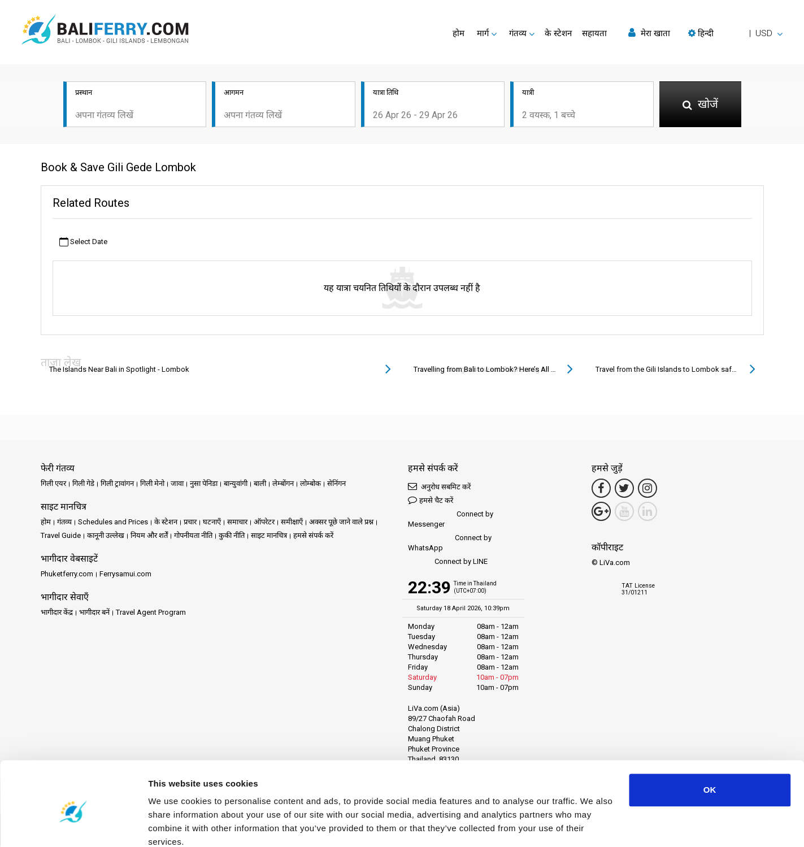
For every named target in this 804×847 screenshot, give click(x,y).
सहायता (594, 33)
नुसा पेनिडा (204, 484)
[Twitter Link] (624, 489)
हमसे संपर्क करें (313, 536)
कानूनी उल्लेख (105, 536)
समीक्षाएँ (292, 523)
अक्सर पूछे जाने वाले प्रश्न (341, 523)
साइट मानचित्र (269, 536)
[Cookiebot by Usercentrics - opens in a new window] (73, 824)
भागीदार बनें (94, 613)
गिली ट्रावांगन (117, 484)
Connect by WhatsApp (450, 544)
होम (458, 33)
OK (709, 741)
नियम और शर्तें (149, 536)
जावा (177, 484)
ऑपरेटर (264, 523)
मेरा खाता (649, 33)
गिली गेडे (83, 484)
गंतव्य (64, 523)
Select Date (83, 242)
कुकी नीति (232, 536)
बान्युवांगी (235, 484)
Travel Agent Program (151, 613)
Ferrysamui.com (125, 575)
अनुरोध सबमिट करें (439, 487)
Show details (174, 824)
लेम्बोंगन (283, 484)
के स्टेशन (558, 33)
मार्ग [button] (483, 33)
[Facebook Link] (601, 489)
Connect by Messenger (450, 520)
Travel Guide (61, 536)
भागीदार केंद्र (57, 613)
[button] (735, 33)
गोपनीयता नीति (193, 536)
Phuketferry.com (67, 575)
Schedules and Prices (113, 523)
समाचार (237, 523)
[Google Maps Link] (601, 512)
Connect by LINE (448, 563)
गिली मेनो (152, 484)
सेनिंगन (336, 484)
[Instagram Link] (647, 489)
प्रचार (190, 523)
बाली (260, 484)
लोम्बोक (310, 484)
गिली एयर (53, 484)
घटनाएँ (212, 523)
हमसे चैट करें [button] (430, 501)
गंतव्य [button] (518, 33)
